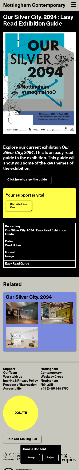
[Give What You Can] (19, 206)
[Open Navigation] (73, 4)
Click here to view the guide (27, 179)
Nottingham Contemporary (34, 5)
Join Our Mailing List (22, 439)
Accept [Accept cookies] (31, 457)
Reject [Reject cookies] (50, 457)
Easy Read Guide (17, 263)
